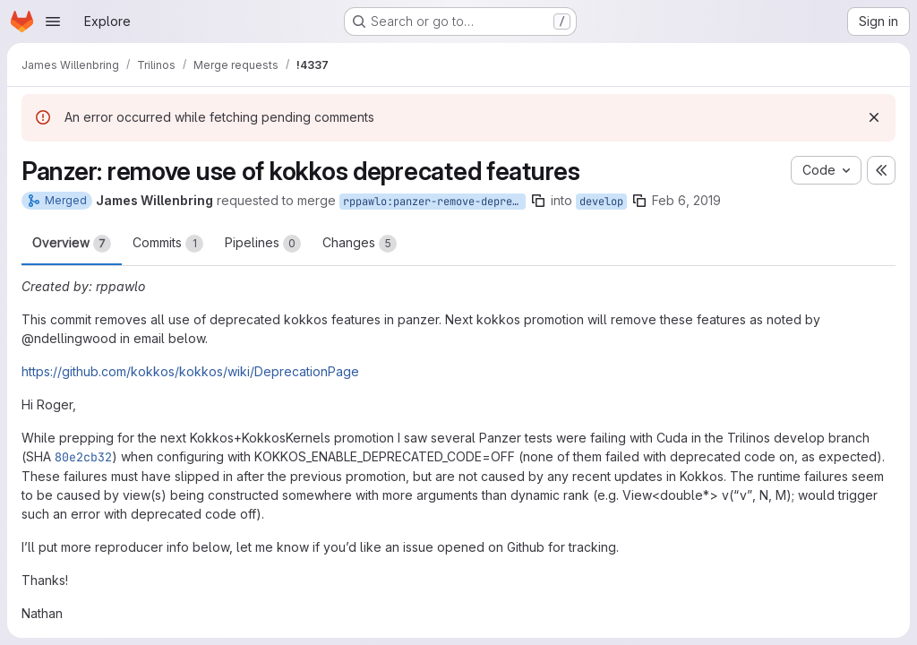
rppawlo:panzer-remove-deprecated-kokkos (434, 201)
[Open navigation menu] (53, 21)
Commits (168, 244)
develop (601, 201)
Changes (359, 244)
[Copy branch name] (538, 200)
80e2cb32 (83, 457)
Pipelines (263, 244)
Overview (71, 244)
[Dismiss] (874, 117)
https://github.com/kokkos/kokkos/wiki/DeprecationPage (190, 371)
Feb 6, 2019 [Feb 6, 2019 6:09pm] (686, 200)
